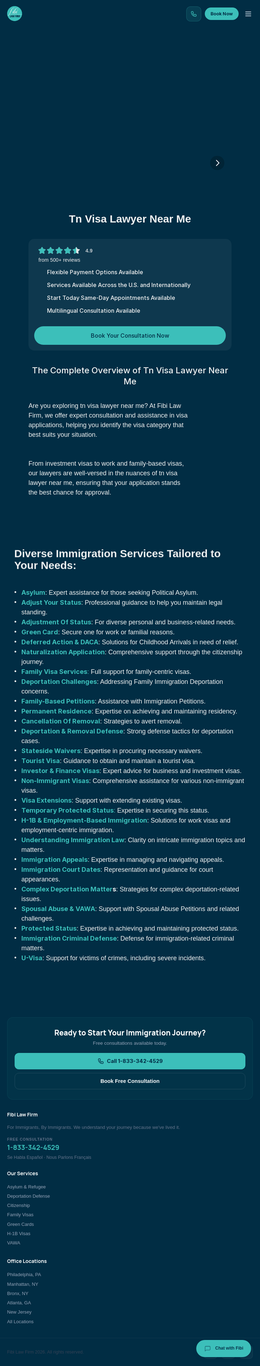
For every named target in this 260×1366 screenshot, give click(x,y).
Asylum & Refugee (26, 1187)
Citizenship (18, 1205)
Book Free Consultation (130, 1081)
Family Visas (20, 1214)
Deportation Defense (28, 1196)
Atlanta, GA (19, 1302)
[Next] (217, 163)
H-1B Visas (18, 1233)
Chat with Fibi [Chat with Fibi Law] (223, 1348)
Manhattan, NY (22, 1284)
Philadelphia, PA (24, 1274)
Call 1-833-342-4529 (130, 1061)
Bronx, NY (17, 1293)
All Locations (20, 1321)
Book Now (221, 13)
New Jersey (19, 1312)
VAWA (13, 1242)
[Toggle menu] (248, 14)
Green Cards (20, 1224)
